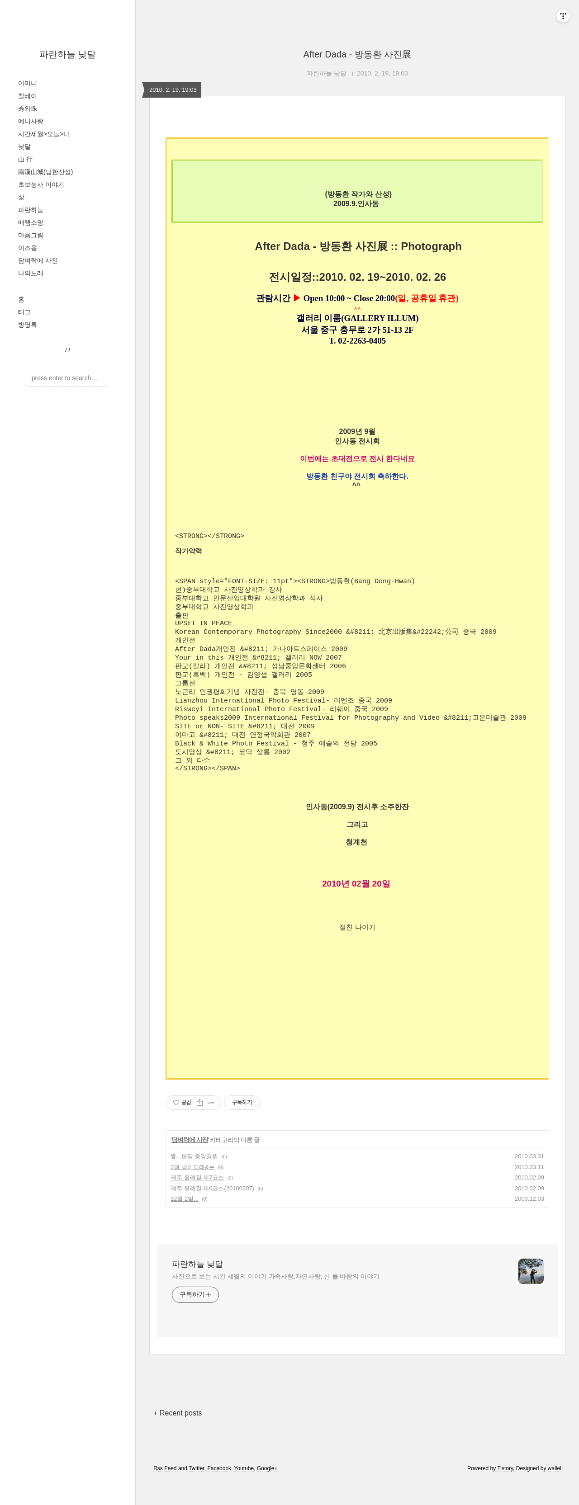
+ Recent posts (177, 1437)
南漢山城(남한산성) (45, 171)
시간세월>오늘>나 (44, 133)
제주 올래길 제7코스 (197, 1201)
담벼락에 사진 (38, 260)
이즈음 (27, 247)
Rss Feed (164, 1493)
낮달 (24, 146)
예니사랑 (30, 121)
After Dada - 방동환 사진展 (358, 54)
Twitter (196, 1493)
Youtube (244, 1493)
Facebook (219, 1493)
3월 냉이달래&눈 (193, 1191)
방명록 (27, 324)
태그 (24, 312)
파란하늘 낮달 (67, 54)
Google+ (267, 1493)
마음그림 (30, 235)
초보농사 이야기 (41, 184)
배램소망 (30, 222)
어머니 (27, 83)
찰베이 (27, 95)
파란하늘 (30, 209)
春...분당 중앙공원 (194, 1180)
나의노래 (30, 273)
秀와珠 (27, 108)
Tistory (505, 1493)
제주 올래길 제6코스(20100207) (212, 1212)
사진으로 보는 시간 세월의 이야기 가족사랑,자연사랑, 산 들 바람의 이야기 (276, 1300)
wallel (554, 1493)
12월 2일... (185, 1223)
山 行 (25, 159)
